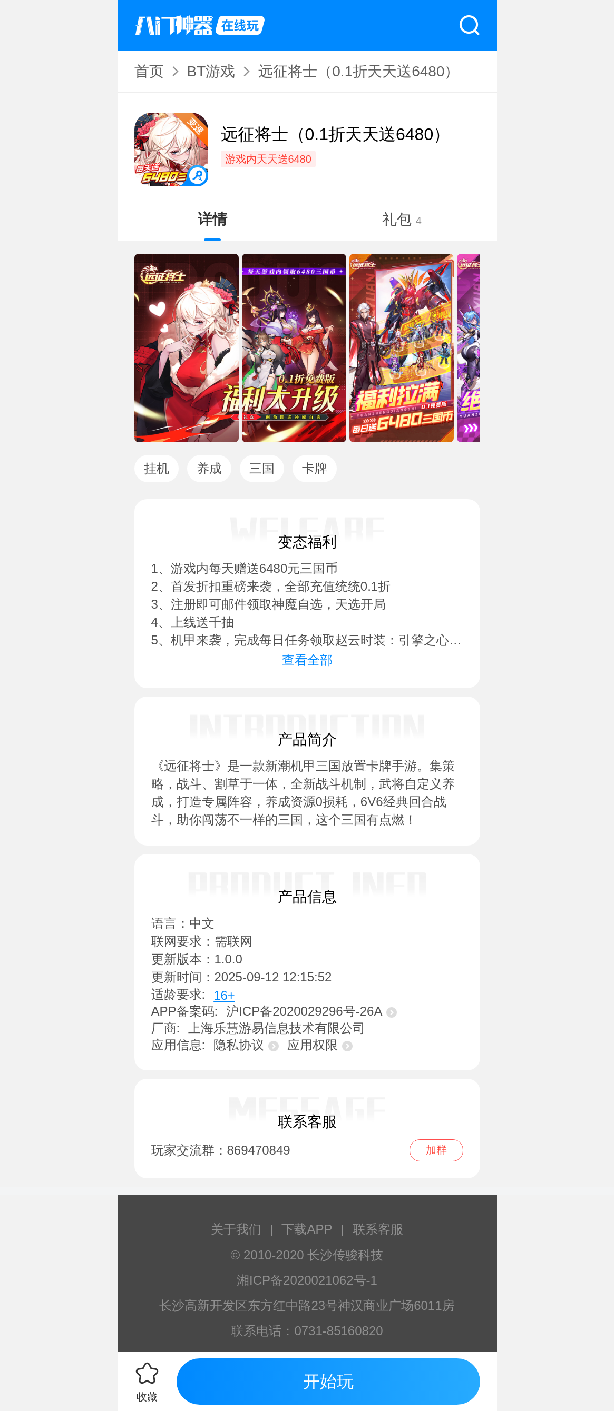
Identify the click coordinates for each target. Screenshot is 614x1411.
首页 (149, 71)
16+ (224, 995)
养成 (209, 468)
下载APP (306, 1229)
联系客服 (378, 1229)
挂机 (156, 468)
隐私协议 (246, 1045)
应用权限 (320, 1045)
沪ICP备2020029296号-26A (311, 1011)
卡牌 (314, 468)
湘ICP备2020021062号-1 (307, 1280)
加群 (436, 1150)
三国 (262, 468)
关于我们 (236, 1229)
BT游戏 (211, 71)
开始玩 (328, 1381)
